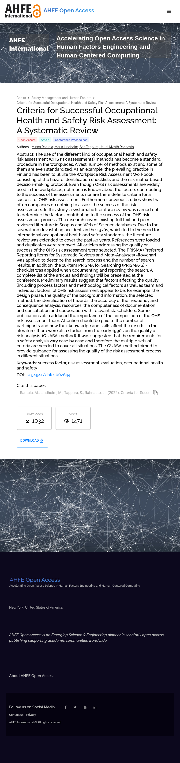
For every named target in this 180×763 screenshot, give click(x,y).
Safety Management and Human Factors (61, 98)
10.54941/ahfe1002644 (48, 374)
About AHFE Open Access (31, 676)
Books (21, 98)
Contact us (16, 715)
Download (32, 440)
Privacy (31, 715)
